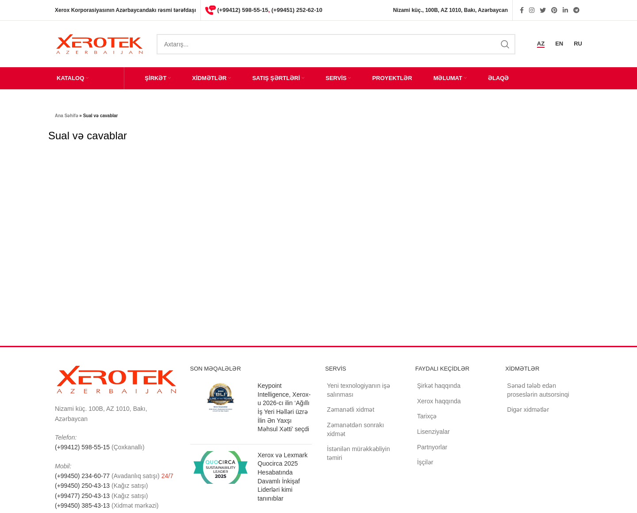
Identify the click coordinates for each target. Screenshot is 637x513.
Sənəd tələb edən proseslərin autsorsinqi (538, 390)
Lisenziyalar (433, 431)
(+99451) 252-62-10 (297, 10)
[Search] (336, 44)
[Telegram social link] (576, 10)
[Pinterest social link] (554, 10)
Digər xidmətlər (528, 409)
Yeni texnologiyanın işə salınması (358, 390)
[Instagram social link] (531, 10)
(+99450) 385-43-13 (82, 505)
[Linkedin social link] (565, 10)
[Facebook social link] (521, 10)
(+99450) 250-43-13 (82, 485)
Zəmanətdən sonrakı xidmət (355, 429)
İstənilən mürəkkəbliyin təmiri (358, 453)
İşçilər (425, 462)
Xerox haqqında (439, 401)
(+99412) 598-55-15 (242, 10)
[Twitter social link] (543, 10)
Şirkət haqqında (438, 385)
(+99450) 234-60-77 (83, 475)
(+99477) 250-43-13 (82, 495)
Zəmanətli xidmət (350, 409)
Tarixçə (427, 416)
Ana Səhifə (66, 115)
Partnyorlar (432, 447)
